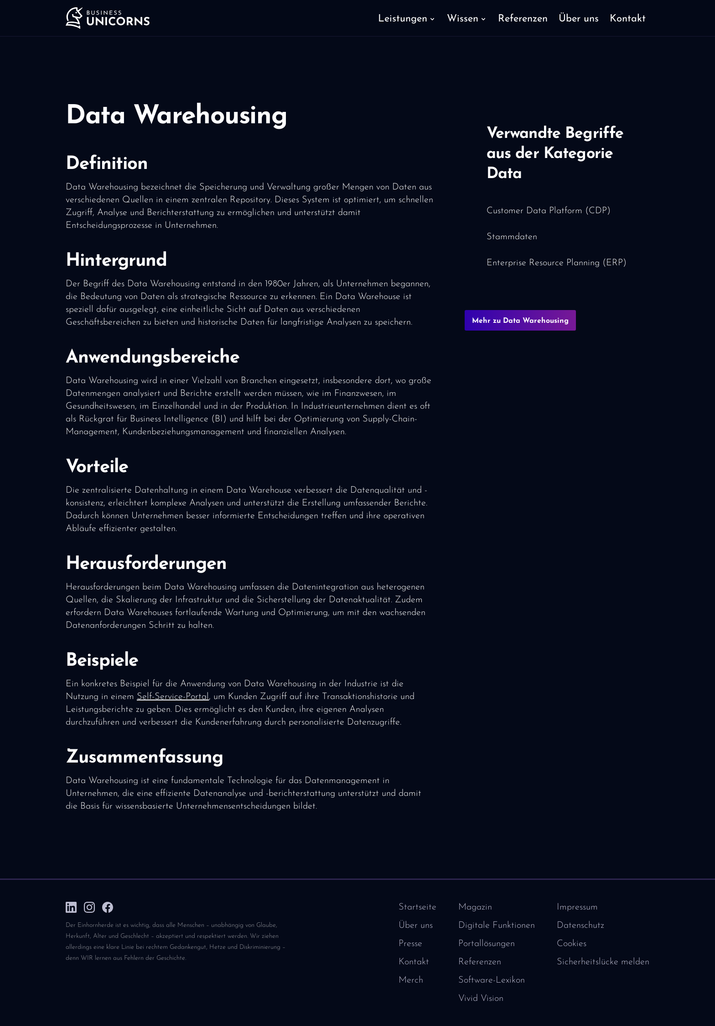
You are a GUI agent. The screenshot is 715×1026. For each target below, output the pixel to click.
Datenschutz (580, 925)
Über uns (416, 925)
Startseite (417, 907)
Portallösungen (486, 943)
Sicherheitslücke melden (603, 962)
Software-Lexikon (491, 980)
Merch (411, 980)
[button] (407, 18)
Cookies (571, 943)
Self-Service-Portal (173, 696)
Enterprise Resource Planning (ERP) (557, 263)
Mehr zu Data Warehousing (520, 321)
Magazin (475, 907)
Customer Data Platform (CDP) (549, 211)
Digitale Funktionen (496, 925)
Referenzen (479, 962)
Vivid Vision (480, 998)
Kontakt (414, 962)
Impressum (577, 907)
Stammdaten (512, 237)
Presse (410, 943)
